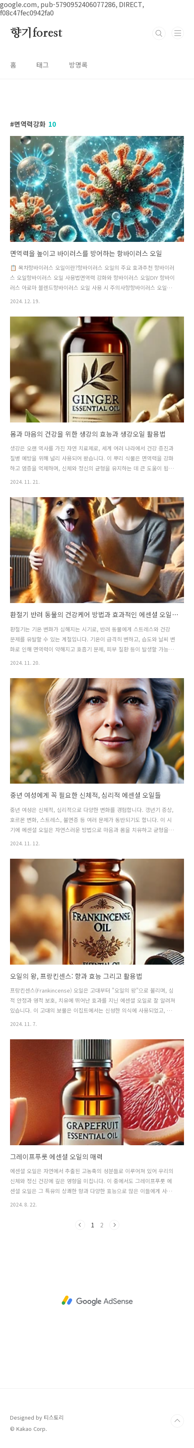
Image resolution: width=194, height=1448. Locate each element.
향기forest (36, 33)
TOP (177, 1421)
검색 (159, 33)
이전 (80, 1225)
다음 (114, 1225)
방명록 (78, 65)
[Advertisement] (97, 1300)
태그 (42, 65)
